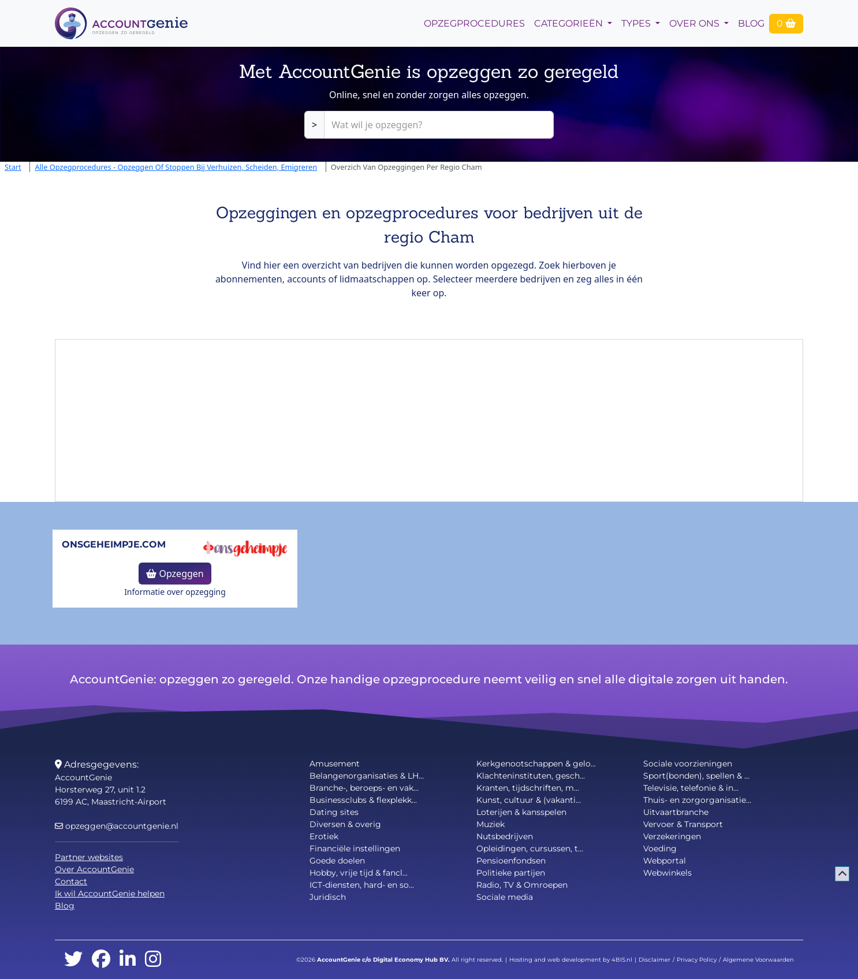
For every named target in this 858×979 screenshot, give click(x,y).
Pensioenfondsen (511, 860)
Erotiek (323, 836)
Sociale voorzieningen (687, 763)
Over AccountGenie (94, 869)
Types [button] (637, 23)
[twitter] (73, 960)
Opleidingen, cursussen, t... (529, 848)
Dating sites (334, 812)
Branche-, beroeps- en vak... (364, 788)
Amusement (334, 763)
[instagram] (153, 960)
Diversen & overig (345, 824)
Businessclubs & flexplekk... (363, 800)
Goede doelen (337, 860)
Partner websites (89, 857)
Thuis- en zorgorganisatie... (697, 800)
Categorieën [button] (569, 23)
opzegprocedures (474, 23)
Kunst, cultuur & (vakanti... (528, 800)
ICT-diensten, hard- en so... (361, 885)
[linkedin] (128, 960)
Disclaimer (654, 959)
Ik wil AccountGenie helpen (110, 893)
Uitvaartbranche (675, 812)
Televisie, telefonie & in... (690, 788)
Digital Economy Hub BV (410, 959)
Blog (751, 23)
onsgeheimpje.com (114, 544)
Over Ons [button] (695, 23)
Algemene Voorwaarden (758, 959)
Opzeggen (174, 573)
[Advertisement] (429, 420)
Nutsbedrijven (504, 836)
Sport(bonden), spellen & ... (696, 775)
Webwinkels (667, 873)
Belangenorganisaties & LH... (366, 775)
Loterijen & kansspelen (521, 812)
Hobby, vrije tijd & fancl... (358, 873)
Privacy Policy (697, 959)
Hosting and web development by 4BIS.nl (570, 959)
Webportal (664, 860)
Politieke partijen (510, 873)
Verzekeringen (672, 836)
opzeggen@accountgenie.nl (116, 826)
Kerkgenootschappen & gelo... (536, 763)
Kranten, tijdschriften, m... (527, 788)
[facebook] (101, 960)
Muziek (490, 824)
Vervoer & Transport (683, 824)
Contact (71, 881)
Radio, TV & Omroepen (522, 885)
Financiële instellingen (354, 848)
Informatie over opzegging (175, 591)
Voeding (660, 848)
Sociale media (504, 897)
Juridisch (327, 897)
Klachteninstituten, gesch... (530, 775)
